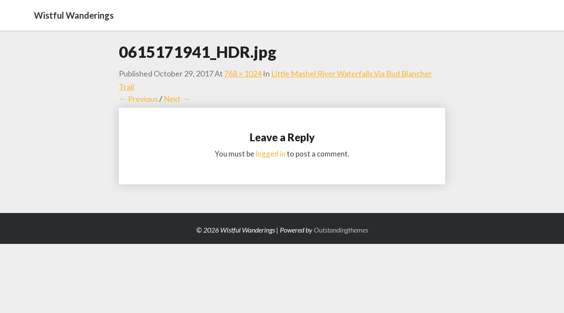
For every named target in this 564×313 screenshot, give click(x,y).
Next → (177, 98)
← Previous (138, 98)
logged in (270, 153)
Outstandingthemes (341, 230)
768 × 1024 (243, 73)
